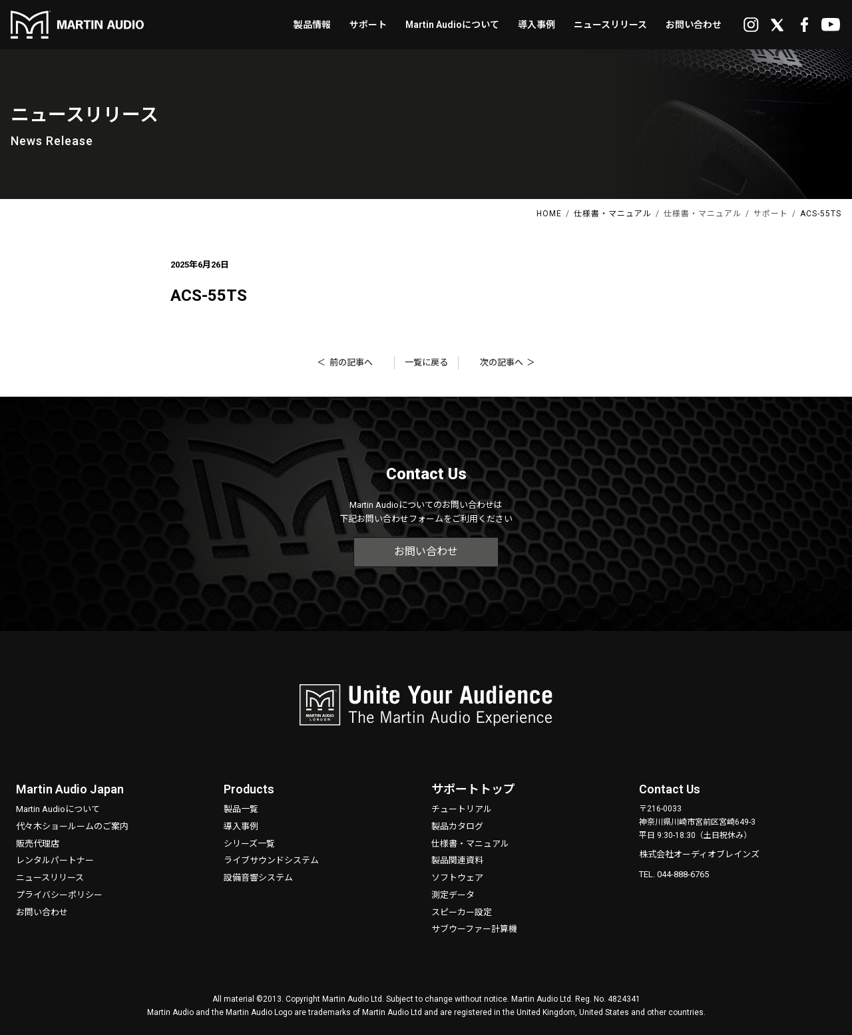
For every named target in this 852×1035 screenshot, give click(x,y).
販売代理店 (37, 844)
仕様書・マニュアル (470, 844)
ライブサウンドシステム (271, 860)
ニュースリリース (50, 878)
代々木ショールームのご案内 (72, 826)
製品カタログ (457, 826)
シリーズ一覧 (249, 844)
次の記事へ (501, 362)
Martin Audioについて (58, 809)
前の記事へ (351, 362)
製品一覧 (241, 809)
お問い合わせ (426, 551)
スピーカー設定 (461, 912)
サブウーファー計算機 (474, 929)
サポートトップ (473, 789)
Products (249, 789)
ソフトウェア (457, 878)
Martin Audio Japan (70, 789)
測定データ (453, 895)
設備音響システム (258, 878)
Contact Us (669, 789)
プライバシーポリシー (59, 895)
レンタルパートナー (55, 860)
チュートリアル (461, 809)
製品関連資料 (457, 860)
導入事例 (241, 826)
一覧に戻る (426, 362)
